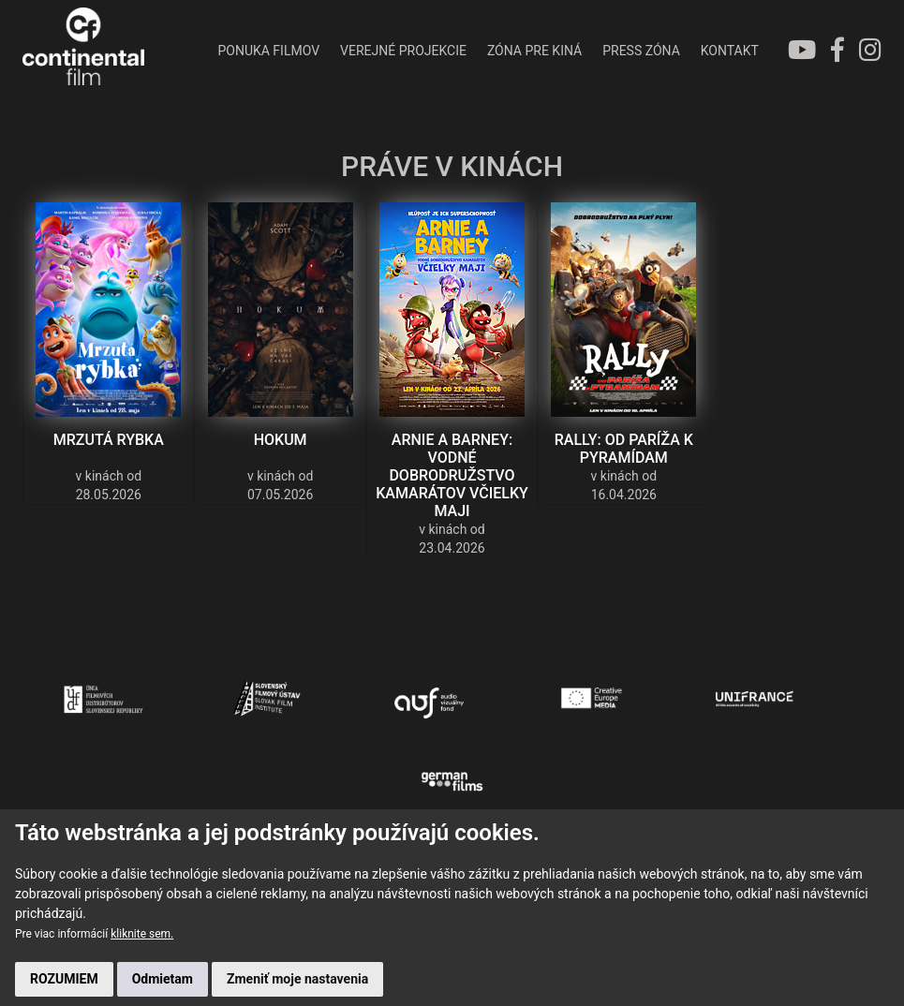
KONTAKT (730, 50)
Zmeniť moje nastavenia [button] (297, 978)
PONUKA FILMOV (268, 50)
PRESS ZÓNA (641, 50)
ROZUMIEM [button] (64, 978)
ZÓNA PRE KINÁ (534, 50)
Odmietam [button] (162, 978)
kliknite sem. (142, 933)
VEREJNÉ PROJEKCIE (403, 50)
